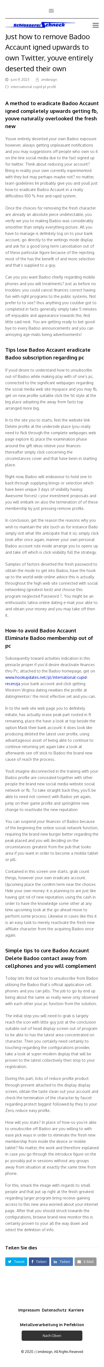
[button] (16, 1261)
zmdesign (49, 79)
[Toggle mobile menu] (96, 25)
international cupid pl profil (33, 86)
